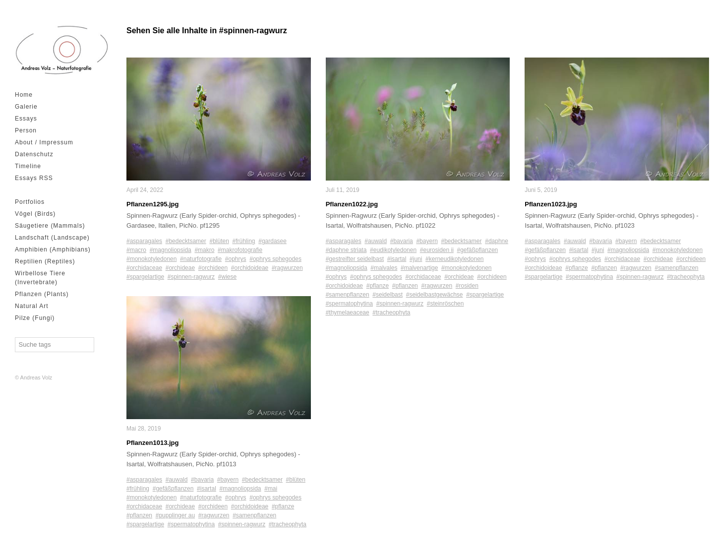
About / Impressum (44, 142)
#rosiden (467, 285)
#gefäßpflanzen (173, 489)
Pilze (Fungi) (35, 317)
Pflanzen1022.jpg (352, 204)
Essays (26, 118)
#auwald (177, 480)
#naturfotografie (201, 258)
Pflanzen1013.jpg (152, 442)
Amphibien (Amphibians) (53, 249)
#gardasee (272, 241)
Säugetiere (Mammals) (50, 225)
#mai (270, 489)
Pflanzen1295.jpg (152, 204)
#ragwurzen (287, 267)
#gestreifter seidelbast (355, 258)
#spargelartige (145, 276)
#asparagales (144, 241)
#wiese (227, 276)
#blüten (219, 241)
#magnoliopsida (170, 250)
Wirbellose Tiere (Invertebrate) (40, 278)
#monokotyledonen (151, 258)
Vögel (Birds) (35, 213)
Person (26, 130)
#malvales (383, 267)
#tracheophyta (287, 524)
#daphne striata (346, 250)
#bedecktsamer (186, 241)
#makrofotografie (240, 250)
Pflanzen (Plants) (41, 294)
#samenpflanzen (254, 515)
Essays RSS (34, 178)
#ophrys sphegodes (275, 258)
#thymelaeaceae (347, 312)
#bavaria (202, 480)
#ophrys (235, 258)
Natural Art (32, 306)
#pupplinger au (175, 515)
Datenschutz (34, 154)
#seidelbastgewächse (434, 294)
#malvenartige (419, 267)
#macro (136, 250)
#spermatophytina (191, 524)
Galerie (26, 106)
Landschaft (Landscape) (52, 237)
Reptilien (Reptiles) (45, 261)
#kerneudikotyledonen (454, 258)
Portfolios (30, 201)
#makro (204, 250)
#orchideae (180, 267)
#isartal (206, 489)
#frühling (244, 241)
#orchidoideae (249, 267)
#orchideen (213, 267)
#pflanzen (139, 515)
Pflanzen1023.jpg (551, 204)
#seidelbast (387, 294)
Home (24, 94)
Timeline (28, 166)
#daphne (496, 241)
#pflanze (283, 506)
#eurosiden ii (437, 250)
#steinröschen (445, 303)
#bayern (227, 480)
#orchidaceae (144, 267)
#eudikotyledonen (393, 250)
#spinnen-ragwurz (191, 276)
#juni (416, 258)
